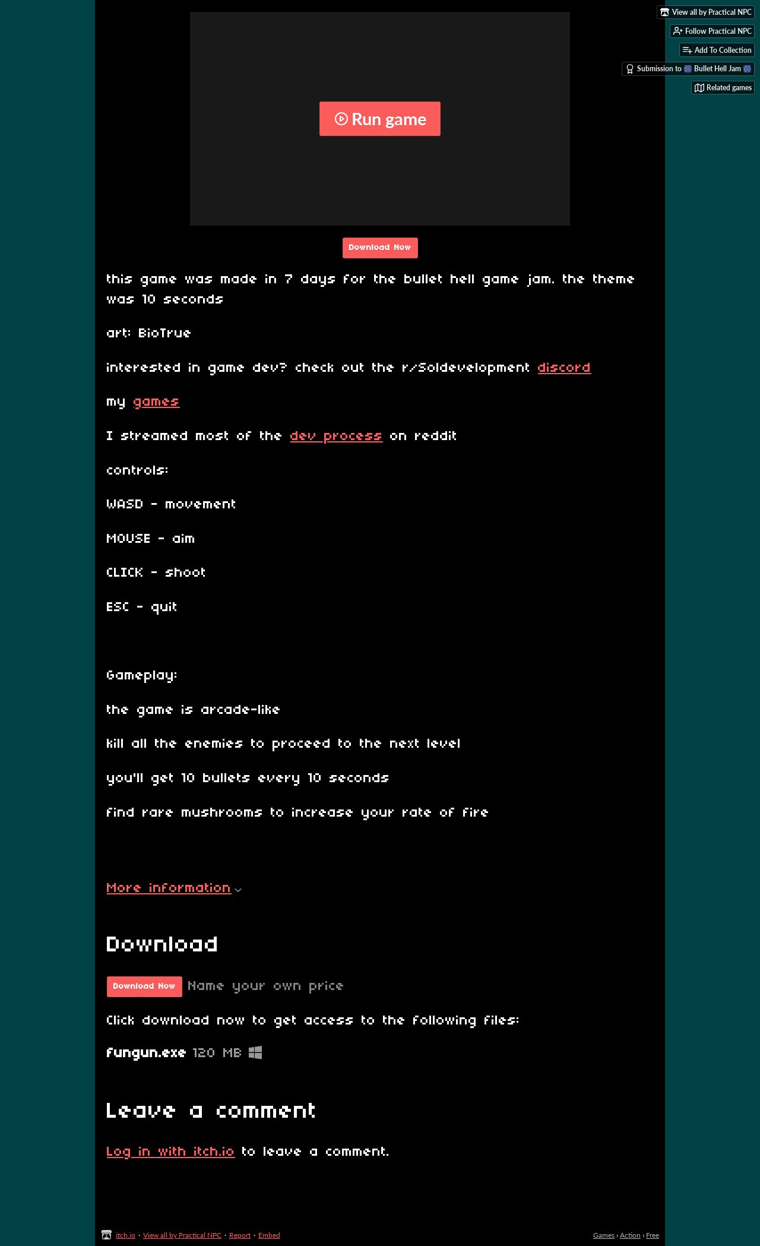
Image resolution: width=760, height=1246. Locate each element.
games (157, 402)
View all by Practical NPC (182, 1235)
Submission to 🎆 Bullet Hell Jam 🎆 (688, 69)
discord (564, 368)
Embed (269, 1235)
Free (652, 1235)
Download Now (380, 247)
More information (174, 888)
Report (240, 1235)
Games (604, 1235)
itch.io (125, 1235)
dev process (336, 436)
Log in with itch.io (171, 1152)
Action (630, 1235)
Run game (380, 119)
